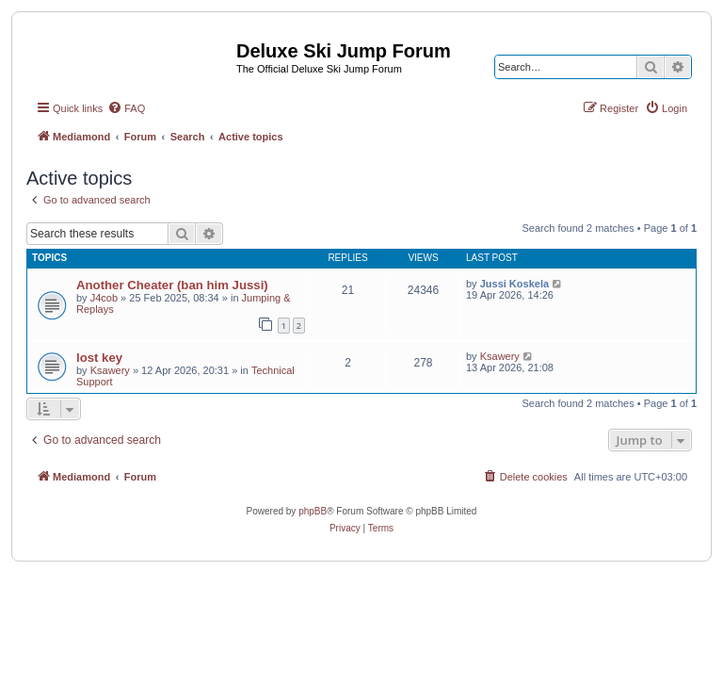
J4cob (104, 297)
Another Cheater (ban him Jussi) (172, 285)
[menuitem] (126, 108)
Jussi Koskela (514, 283)
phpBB (312, 511)
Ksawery (110, 370)
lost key (99, 358)
